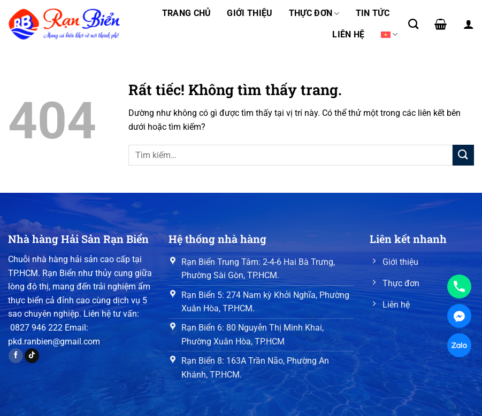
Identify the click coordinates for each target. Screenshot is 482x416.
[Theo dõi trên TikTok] (32, 355)
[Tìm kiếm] (413, 23)
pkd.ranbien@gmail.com (54, 341)
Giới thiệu (249, 13)
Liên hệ (348, 34)
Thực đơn (314, 13)
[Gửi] (463, 155)
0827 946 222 (36, 328)
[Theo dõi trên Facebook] (16, 355)
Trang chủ (186, 13)
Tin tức (372, 13)
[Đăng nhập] (468, 24)
